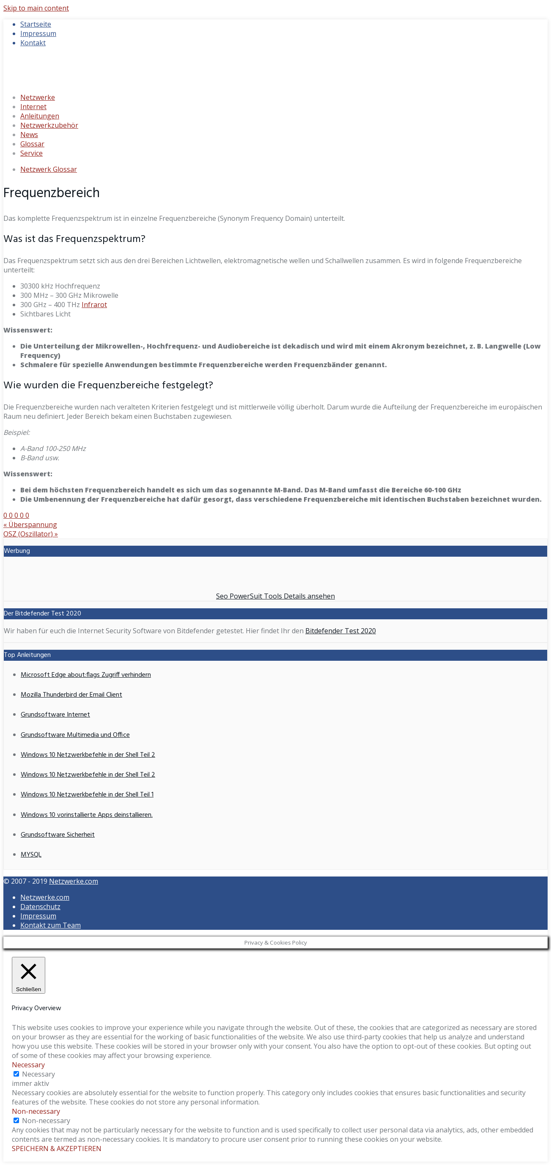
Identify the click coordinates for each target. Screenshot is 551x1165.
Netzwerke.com (73, 881)
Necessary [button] (28, 1064)
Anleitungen (39, 116)
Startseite (35, 24)
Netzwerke (37, 97)
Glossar (32, 143)
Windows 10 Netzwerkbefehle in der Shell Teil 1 (87, 794)
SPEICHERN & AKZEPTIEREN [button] (56, 1148)
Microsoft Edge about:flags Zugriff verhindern (86, 675)
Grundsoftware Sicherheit (58, 835)
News (29, 134)
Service (31, 153)
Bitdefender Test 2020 (340, 630)
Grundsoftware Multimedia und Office (75, 735)
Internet (33, 106)
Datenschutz (40, 906)
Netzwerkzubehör (49, 125)
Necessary (38, 1074)
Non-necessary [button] (36, 1111)
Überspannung (30, 524)
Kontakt (33, 42)
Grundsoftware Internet (55, 714)
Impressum (38, 33)
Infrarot (94, 304)
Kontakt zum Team (50, 925)
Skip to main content (36, 8)
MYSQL (31, 854)
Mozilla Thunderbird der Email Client (71, 695)
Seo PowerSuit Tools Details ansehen (275, 596)
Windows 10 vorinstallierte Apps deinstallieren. (87, 815)
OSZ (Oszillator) (30, 534)
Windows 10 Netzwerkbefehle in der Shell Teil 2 (88, 755)
